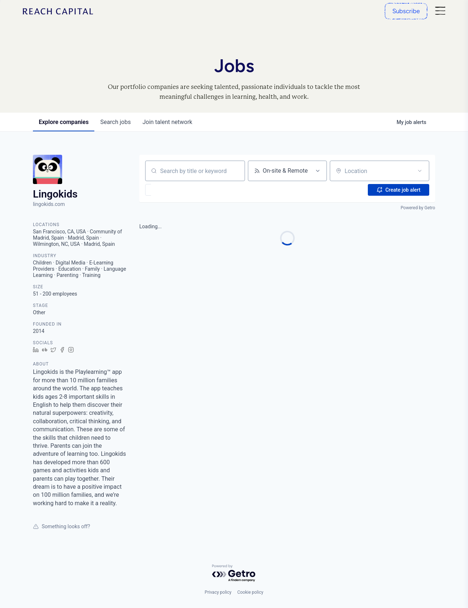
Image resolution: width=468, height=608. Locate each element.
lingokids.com (49, 204)
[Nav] (440, 11)
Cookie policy (250, 592)
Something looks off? (61, 526)
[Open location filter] (420, 171)
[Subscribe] (406, 11)
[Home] (58, 11)
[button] (169, 190)
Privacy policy (218, 592)
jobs (115, 122)
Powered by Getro (418, 207)
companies (63, 122)
